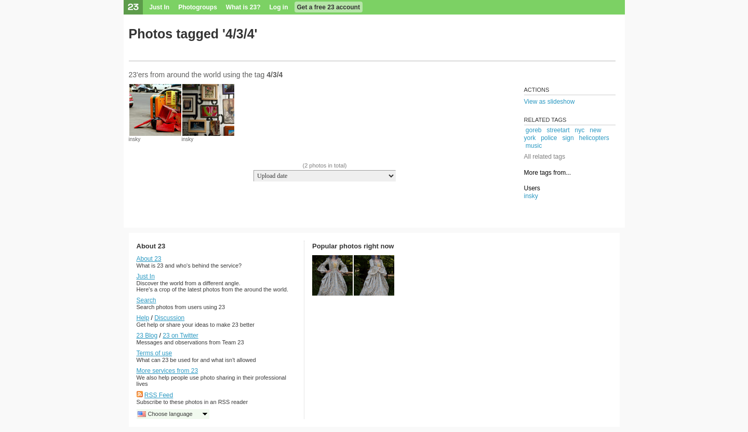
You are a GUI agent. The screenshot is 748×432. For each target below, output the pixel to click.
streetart (558, 130)
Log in (279, 7)
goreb (534, 130)
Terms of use (154, 353)
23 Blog (147, 335)
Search (146, 300)
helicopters (594, 138)
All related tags (544, 156)
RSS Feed (158, 395)
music (534, 145)
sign (568, 138)
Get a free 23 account (328, 7)
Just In (160, 7)
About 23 (149, 258)
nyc (580, 130)
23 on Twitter (180, 335)
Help (143, 318)
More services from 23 (167, 370)
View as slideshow (549, 101)
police (549, 138)
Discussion (169, 318)
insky (135, 139)
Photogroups (197, 7)
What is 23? (243, 7)
